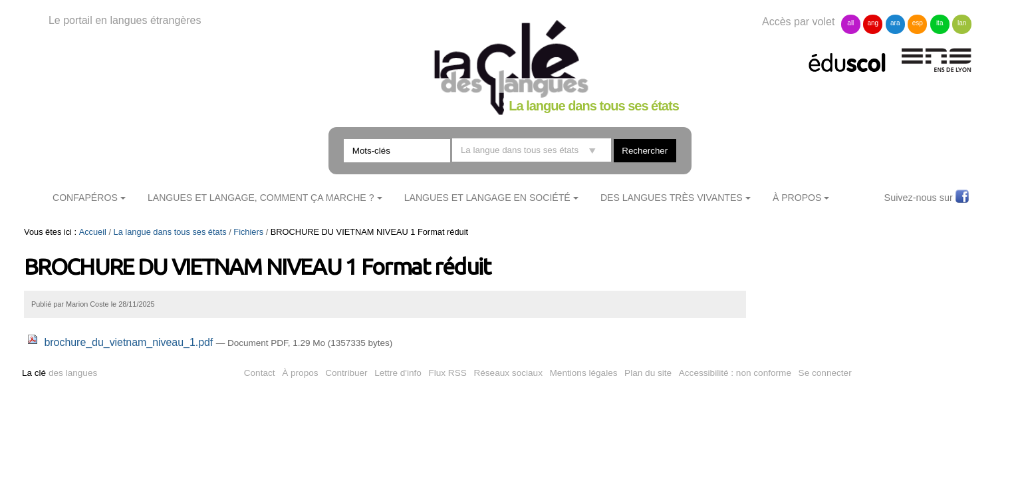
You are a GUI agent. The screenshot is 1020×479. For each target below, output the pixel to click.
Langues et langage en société (487, 197)
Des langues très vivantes (671, 197)
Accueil (92, 232)
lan (961, 23)
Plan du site (648, 373)
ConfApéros (85, 197)
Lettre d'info (398, 373)
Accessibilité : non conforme (735, 373)
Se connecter (825, 373)
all (850, 23)
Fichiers (248, 232)
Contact (259, 373)
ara (895, 23)
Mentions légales (584, 373)
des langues (59, 373)
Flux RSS (447, 373)
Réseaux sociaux (508, 373)
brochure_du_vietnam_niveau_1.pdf (121, 342)
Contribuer (346, 373)
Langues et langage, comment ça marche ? (261, 197)
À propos (300, 373)
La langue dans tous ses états (170, 232)
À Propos (797, 197)
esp (917, 23)
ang (872, 23)
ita (940, 23)
